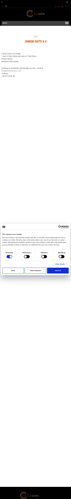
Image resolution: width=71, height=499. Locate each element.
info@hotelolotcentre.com (11, 71)
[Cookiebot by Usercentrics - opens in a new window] (60, 226)
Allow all (58, 270)
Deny (13, 270)
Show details (60, 264)
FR (66, 6)
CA (56, 6)
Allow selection (35, 270)
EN (62, 6)
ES (59, 6)
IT (69, 6)
